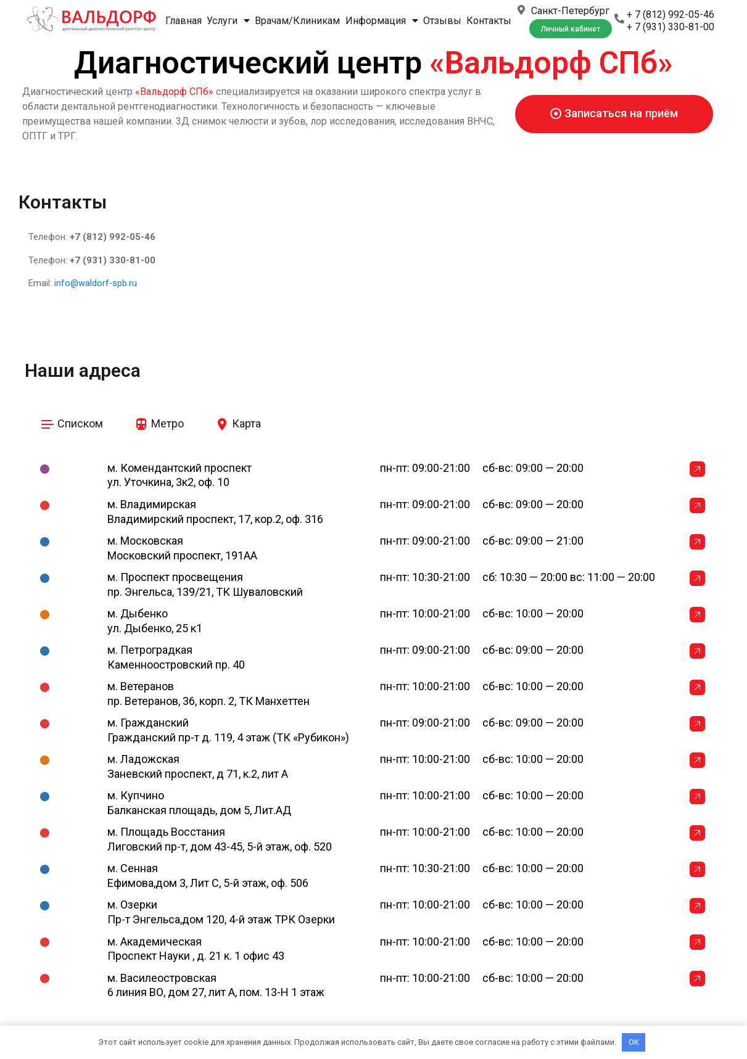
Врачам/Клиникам (297, 21)
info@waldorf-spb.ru (96, 283)
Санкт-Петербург (570, 11)
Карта (238, 422)
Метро (159, 422)
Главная (183, 21)
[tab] (71, 424)
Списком (71, 422)
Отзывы (442, 21)
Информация (381, 21)
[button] (570, 28)
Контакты (488, 21)
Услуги (228, 21)
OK (634, 1042)
